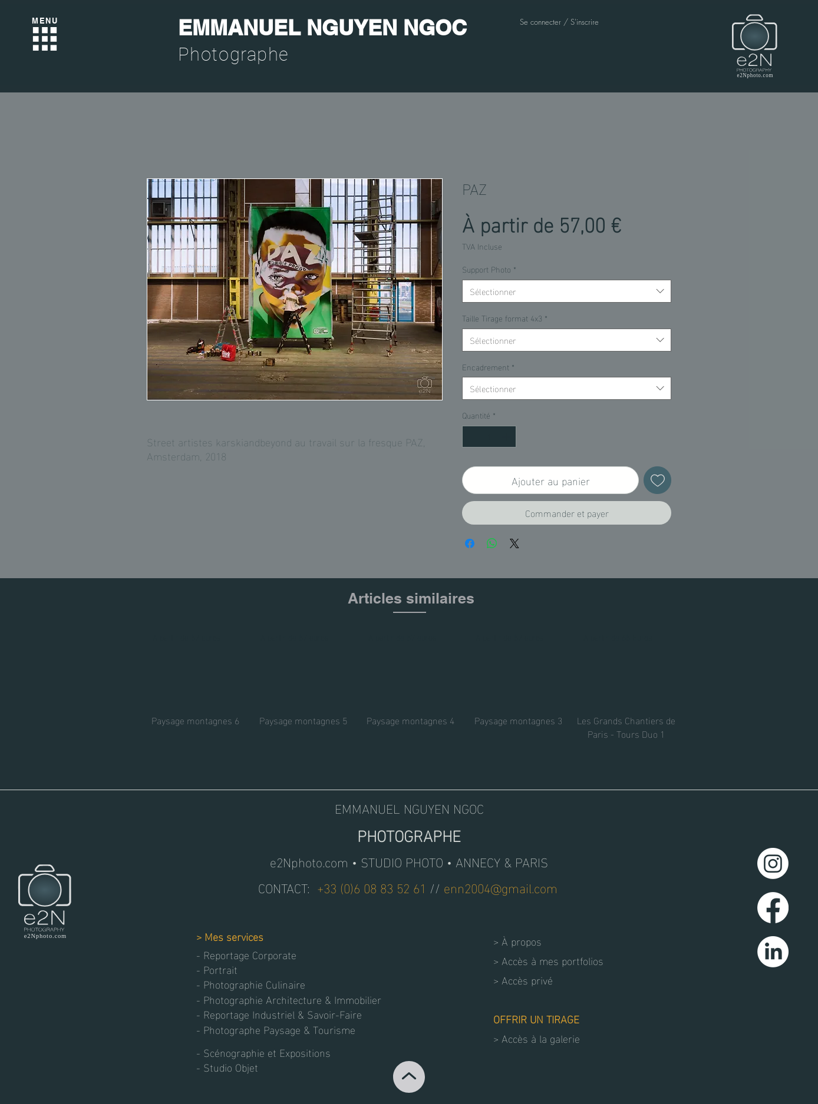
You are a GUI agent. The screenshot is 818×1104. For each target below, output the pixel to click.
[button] (238, 1066)
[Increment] (507, 436)
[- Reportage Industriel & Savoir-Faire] (281, 1013)
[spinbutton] (489, 436)
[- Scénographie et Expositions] (267, 1052)
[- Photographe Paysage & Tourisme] (275, 1029)
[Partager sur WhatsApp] (492, 543)
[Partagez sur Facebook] (470, 543)
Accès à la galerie (541, 1037)
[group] (411, 685)
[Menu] (44, 38)
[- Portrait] (238, 969)
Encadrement (488, 367)
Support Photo (489, 269)
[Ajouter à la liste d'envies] (657, 480)
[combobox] (566, 291)
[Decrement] (471, 436)
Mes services (233, 936)
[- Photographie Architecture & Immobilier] (288, 999)
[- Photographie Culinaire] (256, 983)
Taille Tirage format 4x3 (504, 318)
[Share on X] (514, 543)
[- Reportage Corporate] (249, 954)
